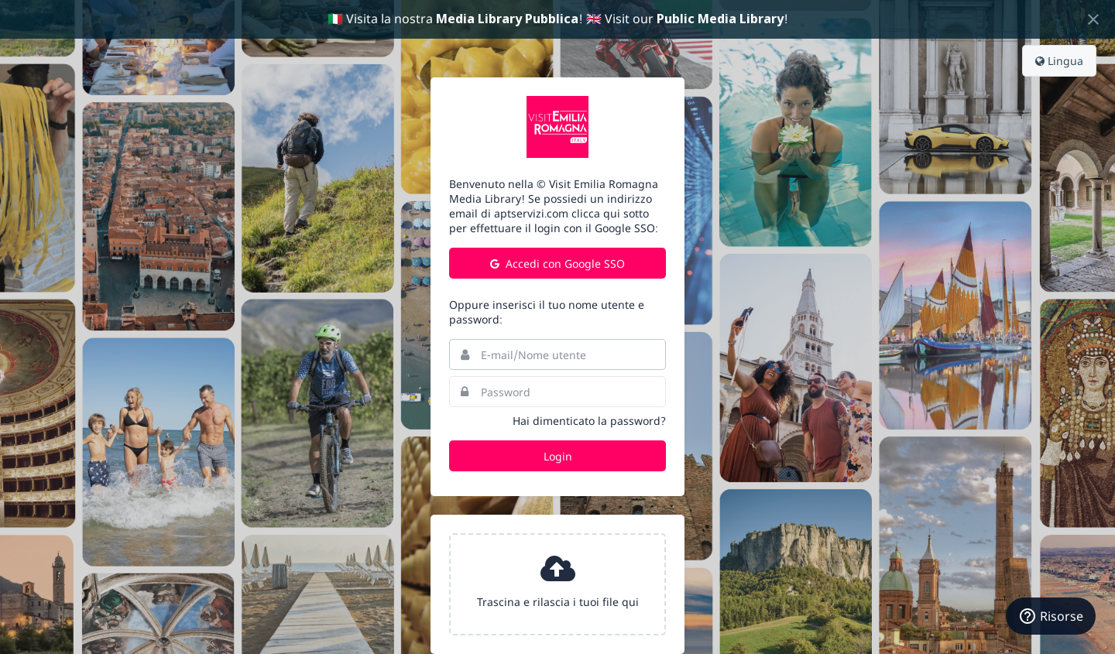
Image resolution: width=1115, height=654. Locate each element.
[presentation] (557, 584)
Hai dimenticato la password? (589, 420)
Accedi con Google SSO (557, 263)
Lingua (1059, 60)
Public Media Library (720, 18)
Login (558, 456)
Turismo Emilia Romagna (557, 127)
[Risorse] (1051, 616)
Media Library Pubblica (507, 18)
